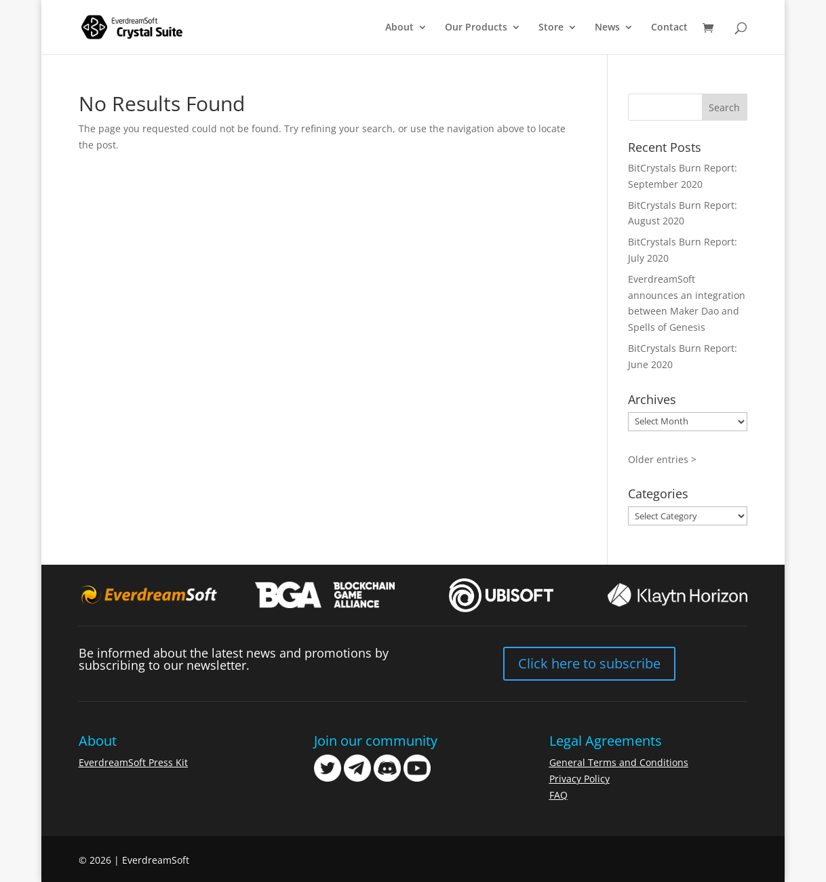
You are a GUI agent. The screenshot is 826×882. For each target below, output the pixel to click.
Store (551, 27)
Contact (669, 27)
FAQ (558, 794)
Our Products (476, 27)
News (607, 27)
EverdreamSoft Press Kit (133, 762)
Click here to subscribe (589, 663)
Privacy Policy (579, 778)
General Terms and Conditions (618, 762)
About (399, 27)
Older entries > (662, 459)
